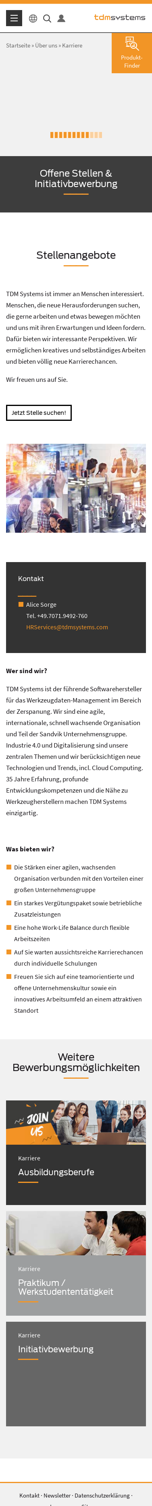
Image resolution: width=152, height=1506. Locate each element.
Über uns (46, 45)
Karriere (72, 45)
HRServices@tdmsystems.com (67, 627)
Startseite (18, 45)
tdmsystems (120, 17)
